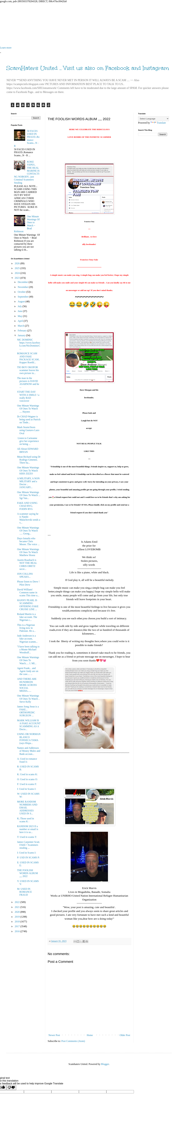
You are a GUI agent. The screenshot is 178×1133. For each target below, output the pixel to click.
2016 (17, 931)
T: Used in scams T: (27, 837)
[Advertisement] (89, 24)
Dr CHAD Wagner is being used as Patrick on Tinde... (29, 419)
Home (90, 1035)
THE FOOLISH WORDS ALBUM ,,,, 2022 (27, 873)
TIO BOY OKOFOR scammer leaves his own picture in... (28, 370)
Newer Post (54, 1035)
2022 (17, 902)
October (22, 292)
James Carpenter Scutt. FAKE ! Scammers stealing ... (28, 845)
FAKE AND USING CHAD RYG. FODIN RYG (27, 506)
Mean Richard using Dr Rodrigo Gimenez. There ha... (29, 459)
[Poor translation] (11, 1087)
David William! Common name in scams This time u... (28, 592)
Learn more (5, 47)
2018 (17, 921)
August (21, 301)
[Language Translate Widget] (153, 118)
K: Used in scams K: (27, 774)
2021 (17, 907)
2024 (17, 273)
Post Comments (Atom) (73, 1041)
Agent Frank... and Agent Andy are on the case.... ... (27, 671)
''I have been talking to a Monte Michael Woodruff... (28, 649)
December (23, 282)
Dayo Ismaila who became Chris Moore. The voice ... (28, 541)
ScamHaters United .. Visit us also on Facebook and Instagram (87, 68)
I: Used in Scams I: (26, 789)
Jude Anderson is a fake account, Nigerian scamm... (27, 638)
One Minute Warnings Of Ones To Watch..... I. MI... (28, 660)
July (20, 306)
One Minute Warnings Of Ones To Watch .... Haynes (28, 408)
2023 (17, 278)
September (23, 296)
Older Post (125, 1035)
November (23, 287)
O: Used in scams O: (27, 779)
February (22, 330)
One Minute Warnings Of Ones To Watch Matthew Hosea (28, 552)
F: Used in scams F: (27, 784)
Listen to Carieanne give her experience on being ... (28, 441)
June (20, 311)
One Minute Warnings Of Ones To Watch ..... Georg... (28, 530)
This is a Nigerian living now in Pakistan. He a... (26, 628)
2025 (17, 268)
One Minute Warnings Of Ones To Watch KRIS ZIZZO (28, 470)
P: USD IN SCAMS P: (28, 857)
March (21, 325)
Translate (158, 122)
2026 (17, 263)
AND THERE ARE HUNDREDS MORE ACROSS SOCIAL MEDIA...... (27, 685)
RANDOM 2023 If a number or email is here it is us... (27, 829)
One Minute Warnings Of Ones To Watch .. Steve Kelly (28, 698)
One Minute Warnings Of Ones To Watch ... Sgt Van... (28, 495)
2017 (17, 926)
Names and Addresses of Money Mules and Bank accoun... (28, 751)
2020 (17, 912)
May (20, 316)
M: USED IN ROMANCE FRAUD (24, 892)
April (21, 321)
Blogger (105, 1064)
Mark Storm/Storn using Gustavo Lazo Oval (28, 430)
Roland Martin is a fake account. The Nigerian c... (27, 617)
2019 (17, 916)
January (22, 335)
